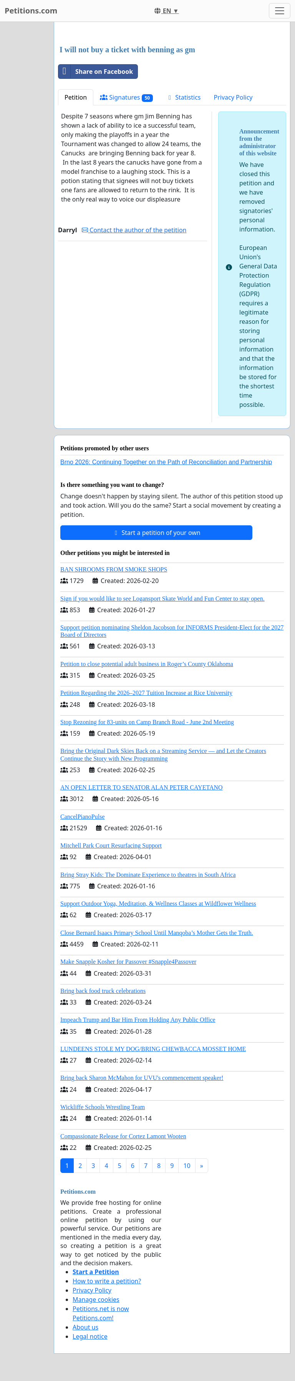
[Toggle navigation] (279, 10)
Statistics (183, 97)
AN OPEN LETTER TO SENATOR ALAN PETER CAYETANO (141, 787)
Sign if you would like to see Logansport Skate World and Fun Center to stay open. (162, 598)
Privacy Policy (233, 97)
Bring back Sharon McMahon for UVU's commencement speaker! (142, 1077)
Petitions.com (31, 10)
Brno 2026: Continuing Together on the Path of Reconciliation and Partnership (166, 462)
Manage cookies (96, 1299)
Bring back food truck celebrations (103, 991)
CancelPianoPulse (82, 816)
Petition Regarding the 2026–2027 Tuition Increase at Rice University (146, 693)
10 (186, 1165)
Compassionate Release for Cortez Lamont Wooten (123, 1136)
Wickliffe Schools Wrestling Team (102, 1107)
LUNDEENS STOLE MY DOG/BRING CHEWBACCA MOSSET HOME (153, 1049)
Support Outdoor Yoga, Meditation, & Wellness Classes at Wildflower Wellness (158, 903)
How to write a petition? (107, 1281)
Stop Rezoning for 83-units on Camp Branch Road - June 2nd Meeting (147, 722)
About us (85, 1327)
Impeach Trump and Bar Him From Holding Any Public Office (137, 1019)
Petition (76, 97)
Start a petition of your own (156, 532)
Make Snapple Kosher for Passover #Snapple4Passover (128, 961)
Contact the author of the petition (134, 230)
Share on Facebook (95, 71)
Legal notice (90, 1336)
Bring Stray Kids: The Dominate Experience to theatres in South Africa (147, 874)
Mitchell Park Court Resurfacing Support (111, 845)
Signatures (126, 97)
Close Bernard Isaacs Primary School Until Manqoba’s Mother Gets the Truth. (156, 933)
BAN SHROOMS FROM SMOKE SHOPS (113, 569)
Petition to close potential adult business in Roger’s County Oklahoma (146, 664)
